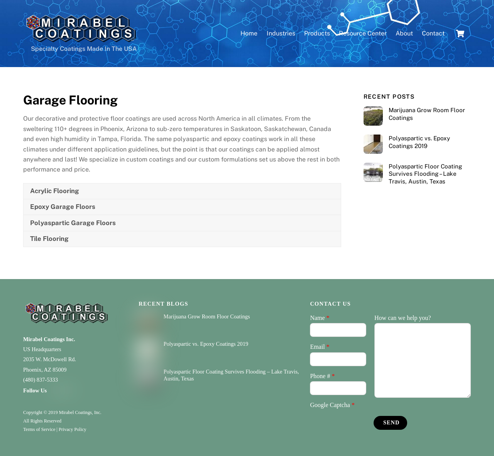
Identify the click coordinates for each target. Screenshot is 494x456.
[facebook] (55, 390)
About (404, 33)
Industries (281, 33)
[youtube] (68, 390)
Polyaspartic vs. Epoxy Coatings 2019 (419, 142)
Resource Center (363, 33)
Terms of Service (39, 429)
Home (248, 33)
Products (317, 33)
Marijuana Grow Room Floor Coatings (427, 114)
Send (391, 422)
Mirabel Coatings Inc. (49, 339)
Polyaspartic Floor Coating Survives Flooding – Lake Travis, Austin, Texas (425, 174)
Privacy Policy (72, 429)
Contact (433, 33)
